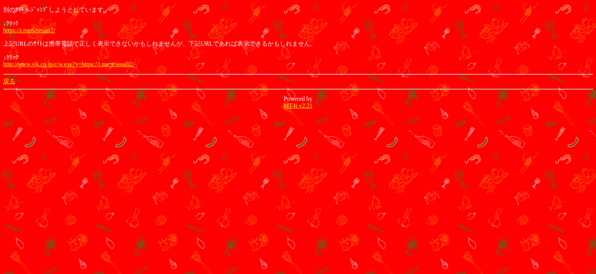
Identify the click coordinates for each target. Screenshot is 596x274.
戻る (9, 81)
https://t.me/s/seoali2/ (29, 30)
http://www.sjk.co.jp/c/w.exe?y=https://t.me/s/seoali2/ (68, 64)
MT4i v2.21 (298, 105)
